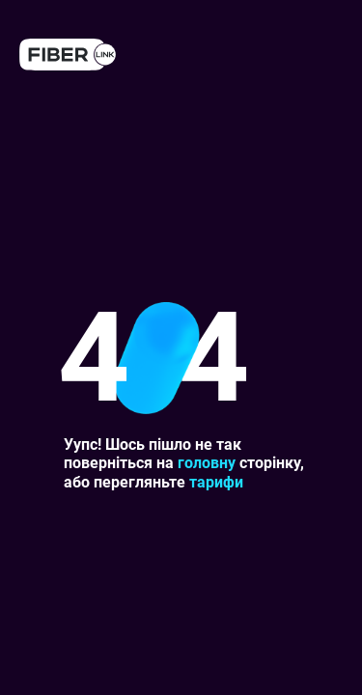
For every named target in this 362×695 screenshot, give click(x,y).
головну (207, 463)
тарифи (216, 482)
